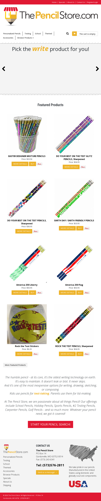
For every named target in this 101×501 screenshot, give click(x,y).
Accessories (8, 38)
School (38, 33)
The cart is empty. (87, 34)
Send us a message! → (47, 472)
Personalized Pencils (12, 33)
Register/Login (92, 2)
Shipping (7, 485)
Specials (62, 2)
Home (54, 2)
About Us (70, 2)
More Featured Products (15, 365)
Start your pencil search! (50, 424)
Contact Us (81, 2)
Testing (28, 33)
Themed (48, 33)
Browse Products (25, 38)
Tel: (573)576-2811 (50, 465)
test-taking (41, 393)
